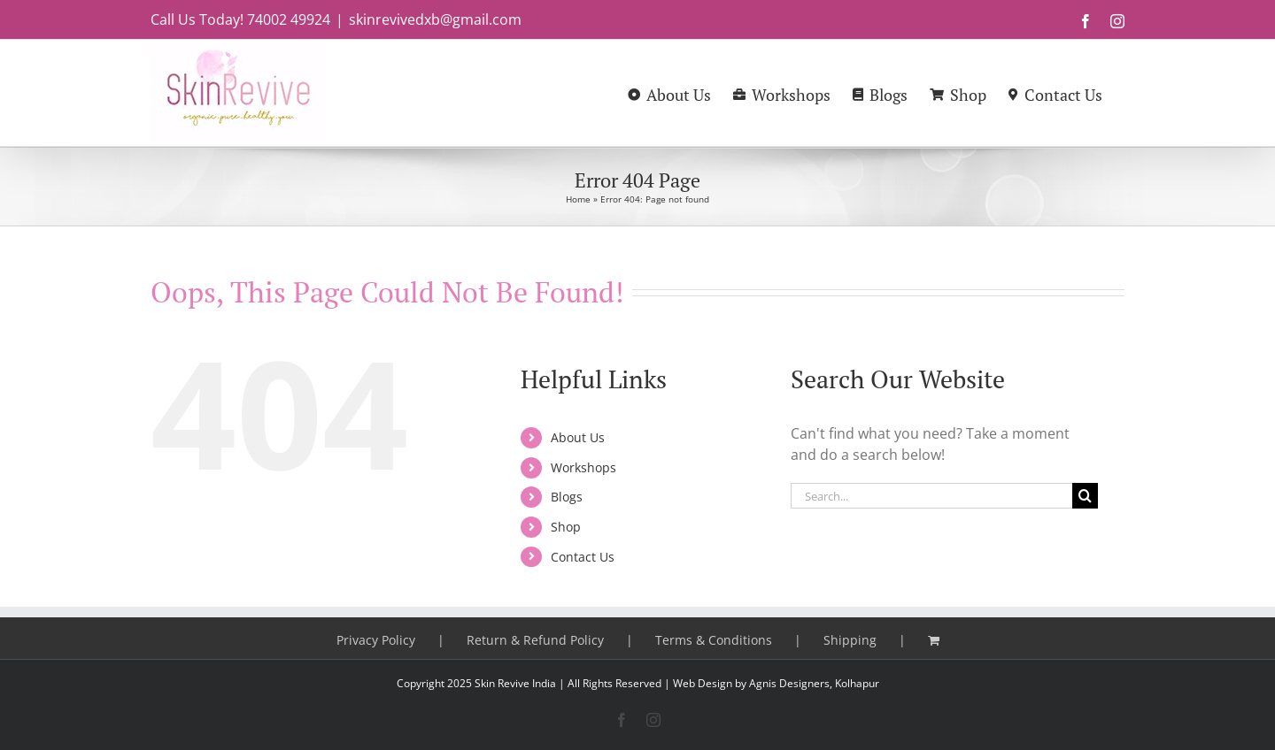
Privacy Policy (375, 639)
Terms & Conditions (713, 639)
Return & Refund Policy (535, 639)
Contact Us (582, 556)
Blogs (567, 496)
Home (578, 199)
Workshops (583, 467)
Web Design (702, 683)
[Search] (1085, 496)
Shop (566, 526)
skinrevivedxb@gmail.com (435, 19)
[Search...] (931, 496)
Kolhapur (857, 683)
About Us (578, 437)
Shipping (850, 639)
